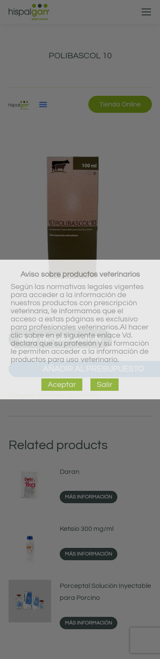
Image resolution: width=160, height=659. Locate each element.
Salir (104, 385)
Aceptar (62, 385)
